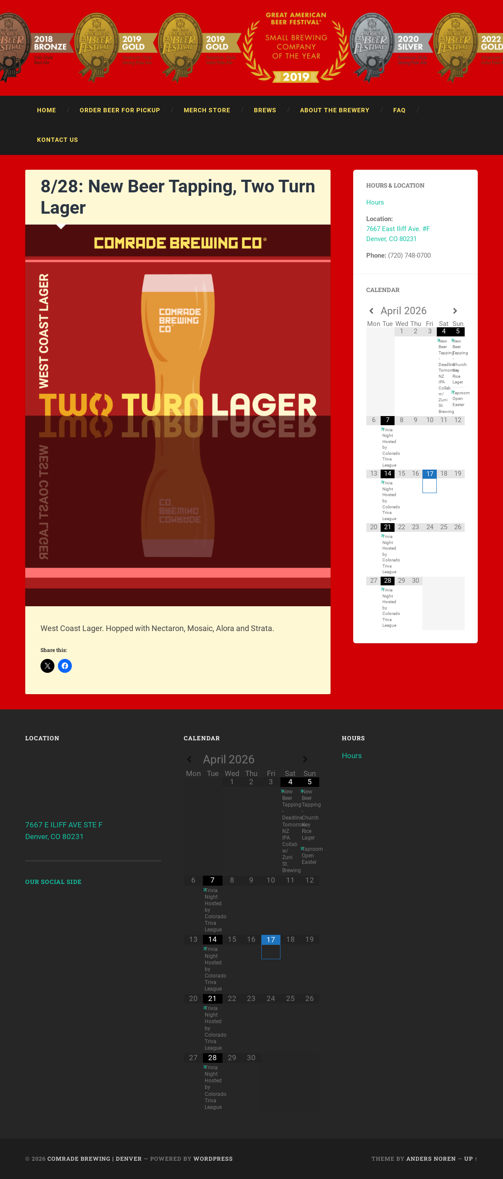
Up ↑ (471, 1158)
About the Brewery (335, 110)
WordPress (213, 1158)
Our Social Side (53, 882)
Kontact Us (57, 139)
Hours (375, 202)
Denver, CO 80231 (391, 239)
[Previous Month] (373, 311)
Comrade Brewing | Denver (94, 1158)
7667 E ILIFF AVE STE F (63, 824)
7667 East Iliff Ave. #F (398, 229)
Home (46, 110)
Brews (265, 110)
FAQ (399, 110)
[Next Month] (458, 311)
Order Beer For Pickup (120, 110)
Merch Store (207, 110)
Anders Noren (431, 1158)
